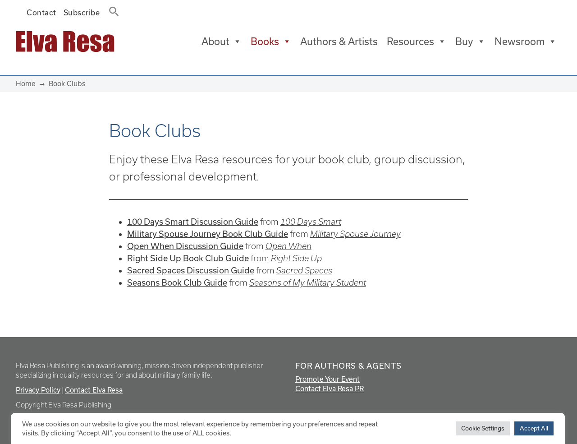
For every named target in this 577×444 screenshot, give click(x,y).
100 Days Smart (310, 222)
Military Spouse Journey (355, 234)
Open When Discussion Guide (185, 246)
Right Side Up (296, 258)
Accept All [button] (534, 428)
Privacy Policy (38, 390)
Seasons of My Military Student (307, 282)
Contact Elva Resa (94, 390)
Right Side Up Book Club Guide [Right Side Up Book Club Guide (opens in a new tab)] (188, 258)
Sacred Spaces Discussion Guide (190, 270)
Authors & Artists (339, 41)
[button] (111, 9)
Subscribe (82, 12)
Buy (470, 41)
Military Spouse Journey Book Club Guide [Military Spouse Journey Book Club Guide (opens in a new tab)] (207, 234)
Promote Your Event (327, 379)
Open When (288, 246)
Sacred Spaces (304, 270)
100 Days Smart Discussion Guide (192, 222)
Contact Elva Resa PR (329, 388)
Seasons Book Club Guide (177, 282)
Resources (416, 41)
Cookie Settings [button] (482, 428)
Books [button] (271, 41)
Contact (41, 12)
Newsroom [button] (526, 41)
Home (26, 83)
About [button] (221, 41)
